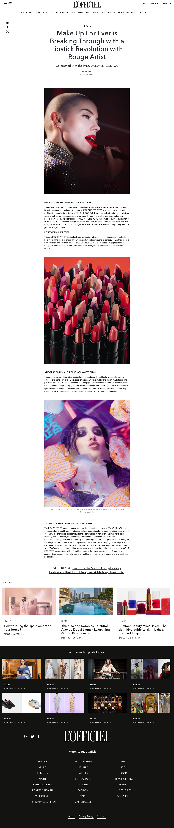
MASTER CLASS (82, 801)
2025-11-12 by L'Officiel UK (72, 638)
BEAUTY (46, 17)
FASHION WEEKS (42, 784)
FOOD (73, 17)
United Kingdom (150, 3)
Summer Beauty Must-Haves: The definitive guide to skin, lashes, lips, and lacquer (143, 629)
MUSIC (42, 767)
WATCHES (95, 17)
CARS (83, 796)
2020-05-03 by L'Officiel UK (14, 634)
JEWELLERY (64, 17)
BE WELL (24, 17)
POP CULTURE (83, 778)
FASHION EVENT (42, 796)
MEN (123, 761)
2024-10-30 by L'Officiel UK (14, 688)
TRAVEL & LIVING (83, 17)
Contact (101, 816)
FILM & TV (54, 17)
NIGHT (42, 778)
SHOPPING (143, 17)
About (71, 816)
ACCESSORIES (131, 17)
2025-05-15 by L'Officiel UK (129, 638)
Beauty (87, 26)
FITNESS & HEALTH (108, 17)
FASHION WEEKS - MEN (42, 801)
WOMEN (123, 784)
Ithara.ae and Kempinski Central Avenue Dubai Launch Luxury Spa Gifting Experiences (85, 629)
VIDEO (123, 767)
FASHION (120, 17)
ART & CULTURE (35, 17)
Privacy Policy (86, 816)
